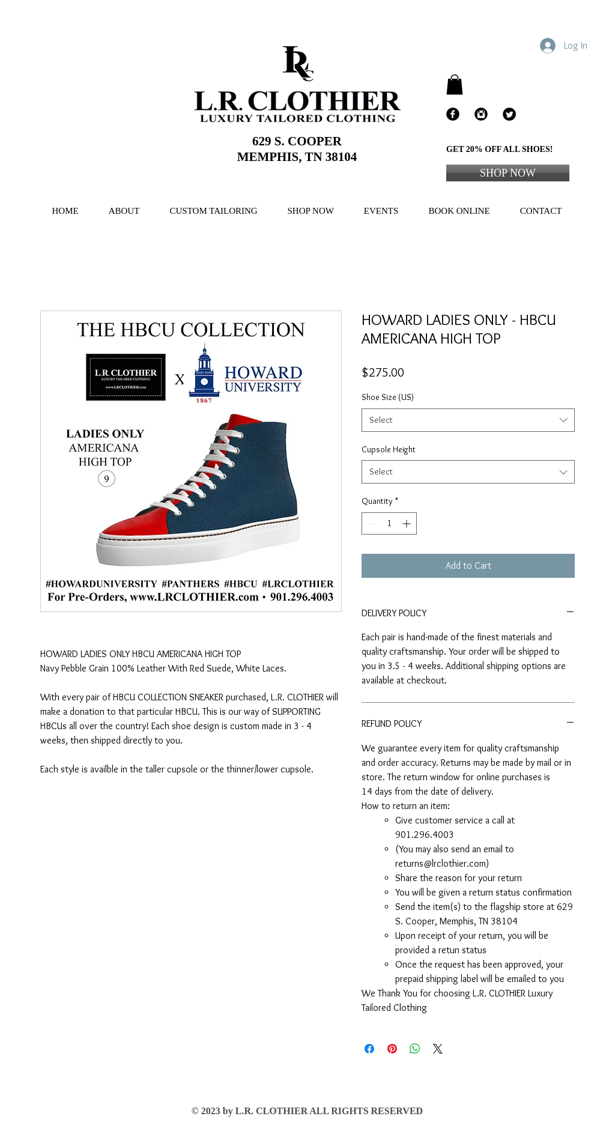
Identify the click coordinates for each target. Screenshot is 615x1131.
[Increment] (407, 523)
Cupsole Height (389, 449)
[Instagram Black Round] (481, 114)
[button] (454, 84)
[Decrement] (370, 523)
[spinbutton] (389, 523)
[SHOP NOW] (507, 173)
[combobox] (468, 420)
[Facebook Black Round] (452, 114)
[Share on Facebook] (369, 1049)
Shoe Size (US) (388, 397)
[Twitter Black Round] (509, 114)
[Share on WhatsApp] (415, 1049)
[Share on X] (438, 1049)
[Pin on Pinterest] (392, 1049)
